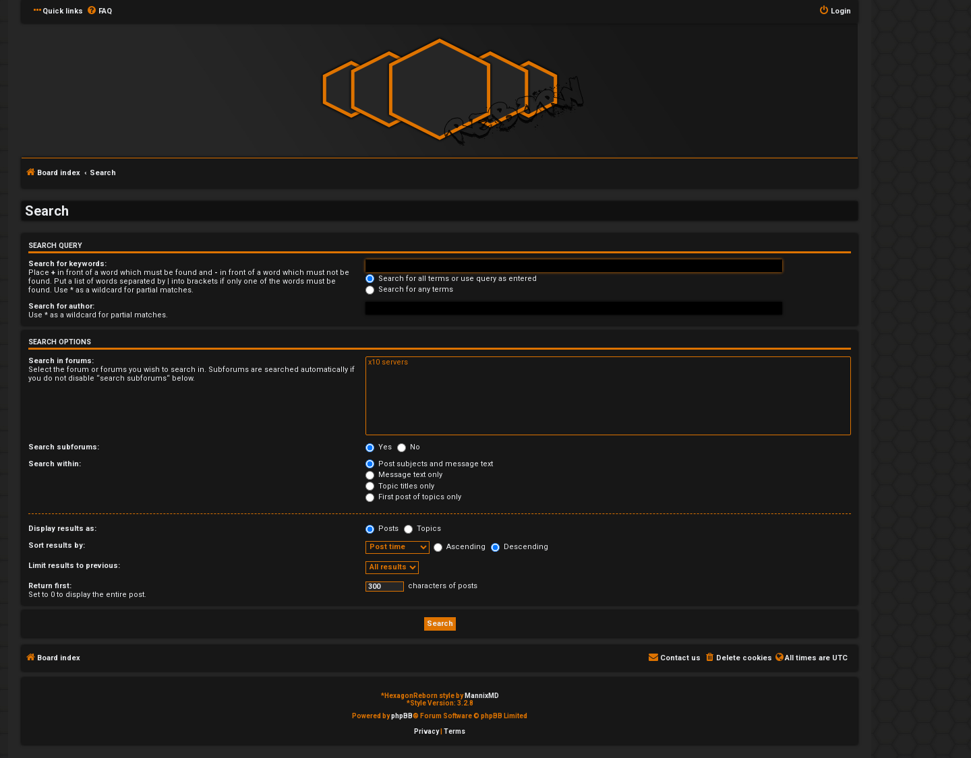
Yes (378, 447)
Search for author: (61, 306)
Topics (422, 528)
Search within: (54, 464)
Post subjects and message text (429, 464)
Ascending (460, 546)
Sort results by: (56, 545)
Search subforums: (63, 447)
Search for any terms (409, 289)
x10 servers (608, 362)
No (408, 447)
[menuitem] (99, 11)
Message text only (403, 474)
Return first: (49, 585)
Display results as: (62, 528)
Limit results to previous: (74, 565)
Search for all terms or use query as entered (451, 278)
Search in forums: (61, 360)
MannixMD (482, 695)
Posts (382, 528)
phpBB (402, 716)
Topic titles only (399, 486)
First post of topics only (413, 497)
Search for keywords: (67, 263)
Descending (519, 546)
